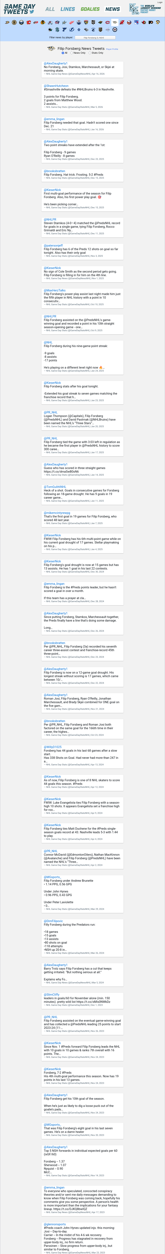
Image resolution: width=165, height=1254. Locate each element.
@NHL (48, 342)
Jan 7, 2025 (97, 523)
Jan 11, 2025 (97, 501)
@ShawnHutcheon (56, 86)
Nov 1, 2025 (98, 278)
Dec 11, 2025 (97, 233)
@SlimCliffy (51, 994)
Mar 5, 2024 (98, 982)
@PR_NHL (50, 412)
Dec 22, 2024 (97, 683)
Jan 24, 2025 (97, 370)
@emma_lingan (54, 119)
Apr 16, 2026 (98, 74)
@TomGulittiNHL (55, 487)
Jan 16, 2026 (97, 129)
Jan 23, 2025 (97, 400)
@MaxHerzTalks (55, 290)
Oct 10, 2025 (97, 304)
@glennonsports (55, 1224)
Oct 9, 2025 (96, 330)
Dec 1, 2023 (97, 1005)
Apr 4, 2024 (96, 839)
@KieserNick (52, 190)
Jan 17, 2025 (97, 452)
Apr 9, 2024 (96, 813)
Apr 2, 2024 (96, 865)
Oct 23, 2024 (97, 735)
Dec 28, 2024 (97, 601)
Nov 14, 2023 (97, 1175)
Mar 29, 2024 (97, 909)
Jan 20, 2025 (97, 426)
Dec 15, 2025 (97, 178)
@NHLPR (50, 219)
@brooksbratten (54, 171)
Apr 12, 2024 (97, 787)
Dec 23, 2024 (97, 657)
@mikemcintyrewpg (57, 513)
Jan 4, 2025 (97, 549)
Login (160, 2)
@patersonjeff (53, 245)
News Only (78, 52)
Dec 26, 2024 (97, 631)
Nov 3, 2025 (97, 256)
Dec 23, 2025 (97, 159)
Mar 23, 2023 (98, 1252)
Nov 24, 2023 (97, 1057)
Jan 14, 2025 (97, 475)
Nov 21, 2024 (97, 709)
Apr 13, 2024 (97, 764)
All (65, 52)
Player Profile (112, 49)
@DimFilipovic (53, 921)
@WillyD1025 (53, 747)
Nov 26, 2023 (97, 1031)
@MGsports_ (52, 877)
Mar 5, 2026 (97, 107)
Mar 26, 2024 (97, 953)
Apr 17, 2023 (98, 1212)
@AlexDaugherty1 (56, 63)
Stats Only (96, 52)
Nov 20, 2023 (97, 1135)
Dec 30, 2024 (97, 571)
